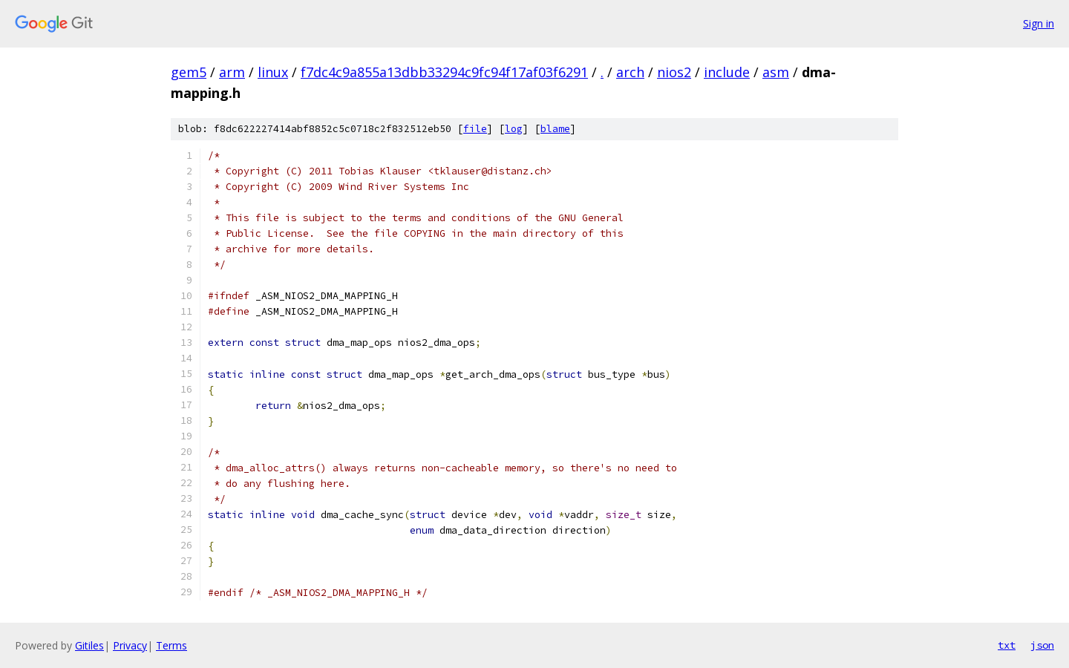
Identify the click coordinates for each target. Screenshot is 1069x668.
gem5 (188, 72)
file (475, 128)
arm (232, 72)
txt (1007, 645)
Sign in (1038, 23)
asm (775, 72)
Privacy (130, 645)
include (727, 72)
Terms (171, 645)
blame (555, 128)
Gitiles (89, 645)
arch (630, 72)
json (1042, 645)
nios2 (674, 72)
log (514, 128)
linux (273, 72)
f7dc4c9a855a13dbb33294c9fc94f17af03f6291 (444, 72)
